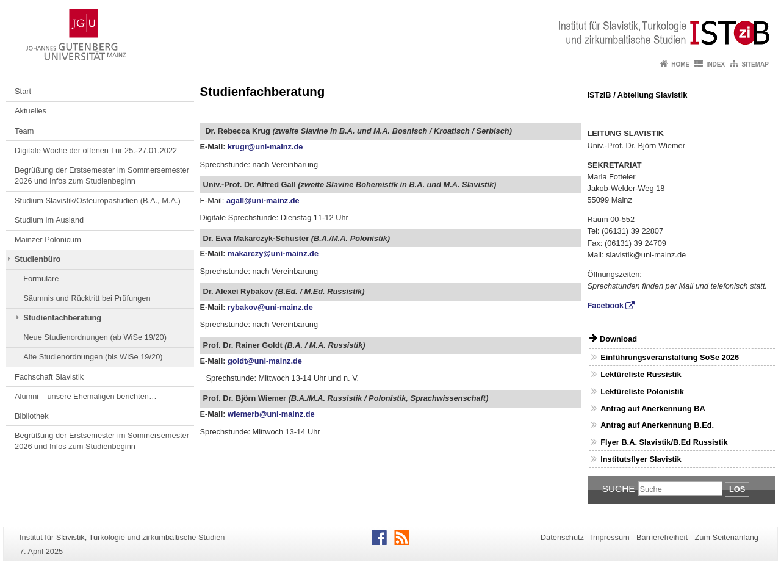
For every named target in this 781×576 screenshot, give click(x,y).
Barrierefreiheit (662, 537)
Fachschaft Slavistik (49, 376)
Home (680, 64)
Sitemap (755, 64)
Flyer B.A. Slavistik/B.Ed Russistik (663, 442)
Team (24, 130)
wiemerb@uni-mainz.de (271, 414)
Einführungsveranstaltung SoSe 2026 (669, 357)
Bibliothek (32, 415)
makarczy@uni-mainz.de (273, 253)
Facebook (606, 305)
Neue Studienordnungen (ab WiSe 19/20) (95, 337)
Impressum (610, 537)
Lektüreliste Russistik (640, 374)
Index (716, 64)
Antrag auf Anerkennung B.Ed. (657, 425)
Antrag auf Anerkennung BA (652, 408)
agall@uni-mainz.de (263, 200)
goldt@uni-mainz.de (265, 360)
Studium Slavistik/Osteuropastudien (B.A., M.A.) (98, 200)
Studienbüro (37, 259)
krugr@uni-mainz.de (265, 146)
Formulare (41, 278)
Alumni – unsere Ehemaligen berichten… (86, 396)
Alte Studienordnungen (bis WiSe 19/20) (92, 356)
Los (737, 489)
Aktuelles (30, 110)
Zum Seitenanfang (726, 537)
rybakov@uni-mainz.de (270, 307)
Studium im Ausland (49, 220)
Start (23, 91)
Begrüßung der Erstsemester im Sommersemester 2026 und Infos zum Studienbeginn (102, 175)
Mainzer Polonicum (48, 239)
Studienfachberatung (62, 317)
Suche (618, 488)
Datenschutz (562, 537)
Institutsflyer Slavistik (640, 459)
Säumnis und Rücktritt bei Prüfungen (86, 298)
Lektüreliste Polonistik (642, 391)
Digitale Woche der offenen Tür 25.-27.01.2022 (96, 150)
